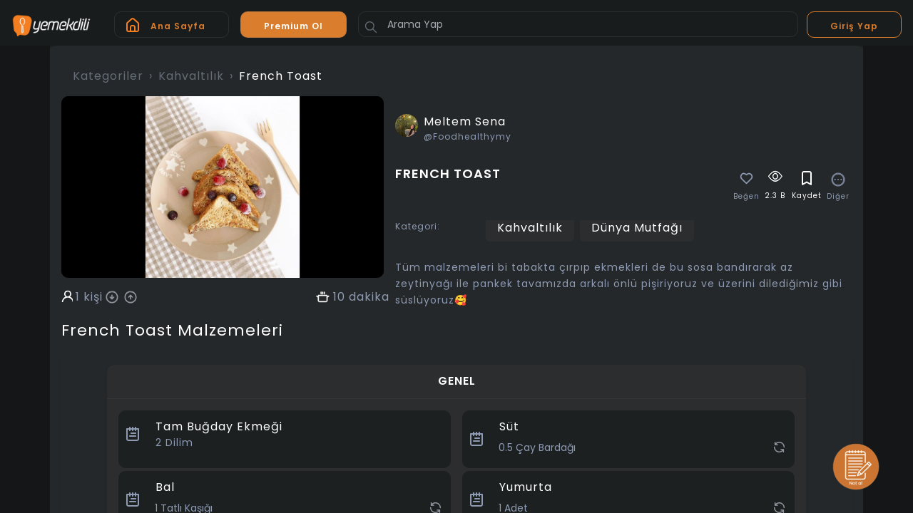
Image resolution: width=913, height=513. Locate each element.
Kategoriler (108, 76)
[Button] (371, 27)
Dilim (174, 442)
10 (339, 297)
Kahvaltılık (191, 76)
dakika (369, 297)
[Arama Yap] (578, 24)
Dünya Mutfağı (637, 227)
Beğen (746, 197)
